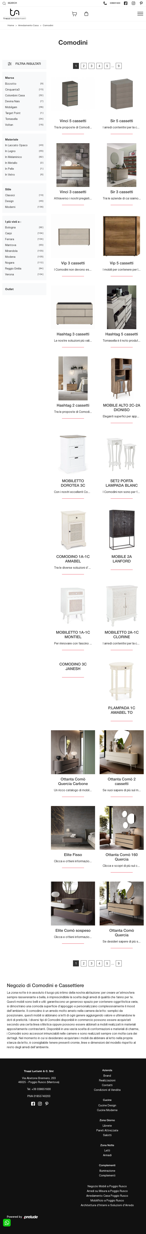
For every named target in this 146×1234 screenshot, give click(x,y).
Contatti (107, 1085)
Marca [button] (9, 77)
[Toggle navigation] (140, 14)
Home (11, 25)
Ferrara (9, 239)
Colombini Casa (15, 95)
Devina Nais (12, 101)
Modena (10, 256)
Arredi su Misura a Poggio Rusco (107, 1191)
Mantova (10, 245)
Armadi (107, 1155)
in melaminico (13, 157)
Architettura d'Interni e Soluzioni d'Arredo (107, 1205)
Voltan (9, 124)
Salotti (107, 1135)
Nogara (9, 262)
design (9, 201)
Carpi (8, 233)
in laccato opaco (16, 145)
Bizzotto (10, 83)
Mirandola (11, 250)
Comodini (48, 25)
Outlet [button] (9, 289)
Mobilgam (11, 107)
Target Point (13, 113)
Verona (9, 274)
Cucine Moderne (107, 1110)
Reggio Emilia (13, 268)
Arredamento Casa (28, 25)
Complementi (107, 1175)
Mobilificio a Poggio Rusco (107, 1200)
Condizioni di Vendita (107, 1089)
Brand (107, 1075)
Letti (107, 1150)
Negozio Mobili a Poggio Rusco (107, 1186)
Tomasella (11, 118)
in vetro (10, 174)
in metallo (11, 162)
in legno (10, 151)
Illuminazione (107, 1170)
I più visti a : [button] (13, 221)
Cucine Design (107, 1105)
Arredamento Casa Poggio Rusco (107, 1195)
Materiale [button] (11, 139)
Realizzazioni (107, 1080)
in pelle (9, 168)
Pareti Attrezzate (107, 1130)
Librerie (107, 1125)
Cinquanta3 (12, 89)
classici (10, 195)
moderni (10, 207)
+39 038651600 (41, 1089)
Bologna (10, 227)
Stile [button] (8, 189)
